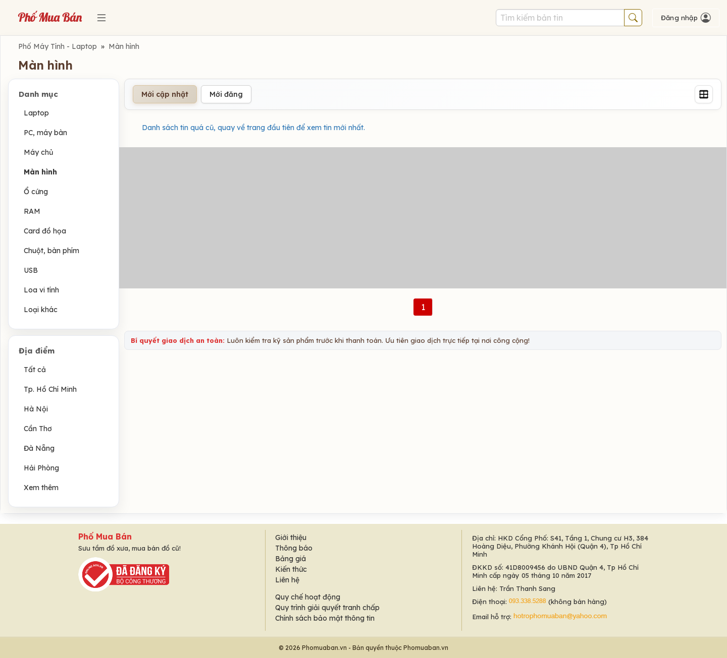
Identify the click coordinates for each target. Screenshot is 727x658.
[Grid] (704, 94)
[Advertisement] (423, 217)
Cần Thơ (38, 428)
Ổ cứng (36, 191)
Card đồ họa (45, 230)
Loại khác (41, 309)
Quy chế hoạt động (307, 597)
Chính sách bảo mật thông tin (325, 618)
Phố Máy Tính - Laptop (57, 46)
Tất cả (35, 369)
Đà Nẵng (39, 448)
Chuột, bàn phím (51, 250)
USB (31, 270)
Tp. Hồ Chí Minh (50, 389)
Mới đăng (226, 94)
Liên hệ (287, 579)
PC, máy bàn (45, 132)
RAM (32, 211)
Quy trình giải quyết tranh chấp (327, 607)
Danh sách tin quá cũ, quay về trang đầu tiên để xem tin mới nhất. (253, 127)
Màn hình (124, 46)
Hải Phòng (41, 467)
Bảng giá (290, 558)
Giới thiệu (290, 537)
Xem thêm (41, 487)
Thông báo (294, 548)
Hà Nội (36, 408)
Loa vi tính (41, 289)
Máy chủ (38, 152)
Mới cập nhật (164, 94)
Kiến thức (291, 569)
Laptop (36, 112)
